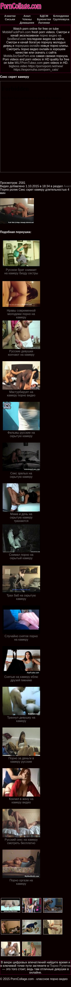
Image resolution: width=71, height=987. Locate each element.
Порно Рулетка (60, 965)
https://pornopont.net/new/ (45, 66)
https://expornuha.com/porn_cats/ (36, 69)
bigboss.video (18, 66)
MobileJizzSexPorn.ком (19, 56)
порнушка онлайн (27, 45)
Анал (67, 186)
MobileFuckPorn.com (16, 32)
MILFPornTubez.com (29, 62)
